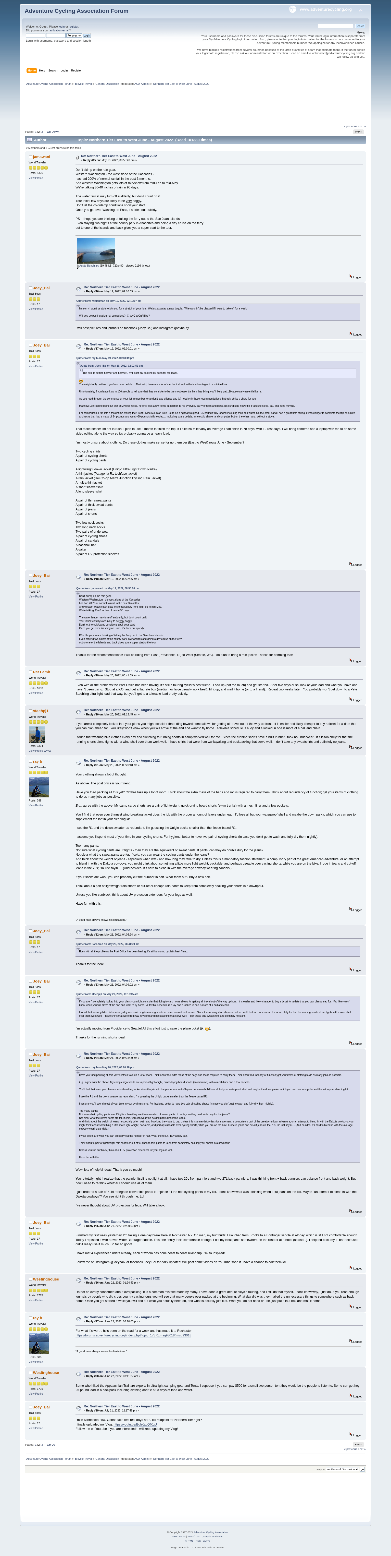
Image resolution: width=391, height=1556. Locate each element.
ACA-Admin (141, 83)
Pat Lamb (41, 672)
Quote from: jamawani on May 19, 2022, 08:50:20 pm (107, 588)
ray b (37, 761)
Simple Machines (213, 1536)
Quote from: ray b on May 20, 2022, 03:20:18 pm (105, 1067)
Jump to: (320, 1469)
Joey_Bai (41, 288)
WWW (47, 750)
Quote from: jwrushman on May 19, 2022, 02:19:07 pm (108, 301)
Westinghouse (46, 1279)
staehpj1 (40, 711)
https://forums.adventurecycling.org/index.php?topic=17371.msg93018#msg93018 (133, 1335)
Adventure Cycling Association (211, 1532)
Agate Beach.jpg (88, 265)
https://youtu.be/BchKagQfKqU (135, 1424)
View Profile (36, 177)
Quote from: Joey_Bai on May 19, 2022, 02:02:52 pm (111, 365)
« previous (350, 126)
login (62, 26)
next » (362, 126)
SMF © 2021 (194, 1536)
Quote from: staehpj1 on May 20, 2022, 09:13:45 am (107, 994)
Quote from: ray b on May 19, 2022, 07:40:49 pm (105, 358)
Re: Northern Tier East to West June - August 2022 (119, 156)
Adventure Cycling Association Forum (77, 11)
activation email (59, 30)
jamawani (41, 156)
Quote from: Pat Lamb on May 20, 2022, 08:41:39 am (107, 944)
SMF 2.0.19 (178, 1536)
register (73, 26)
